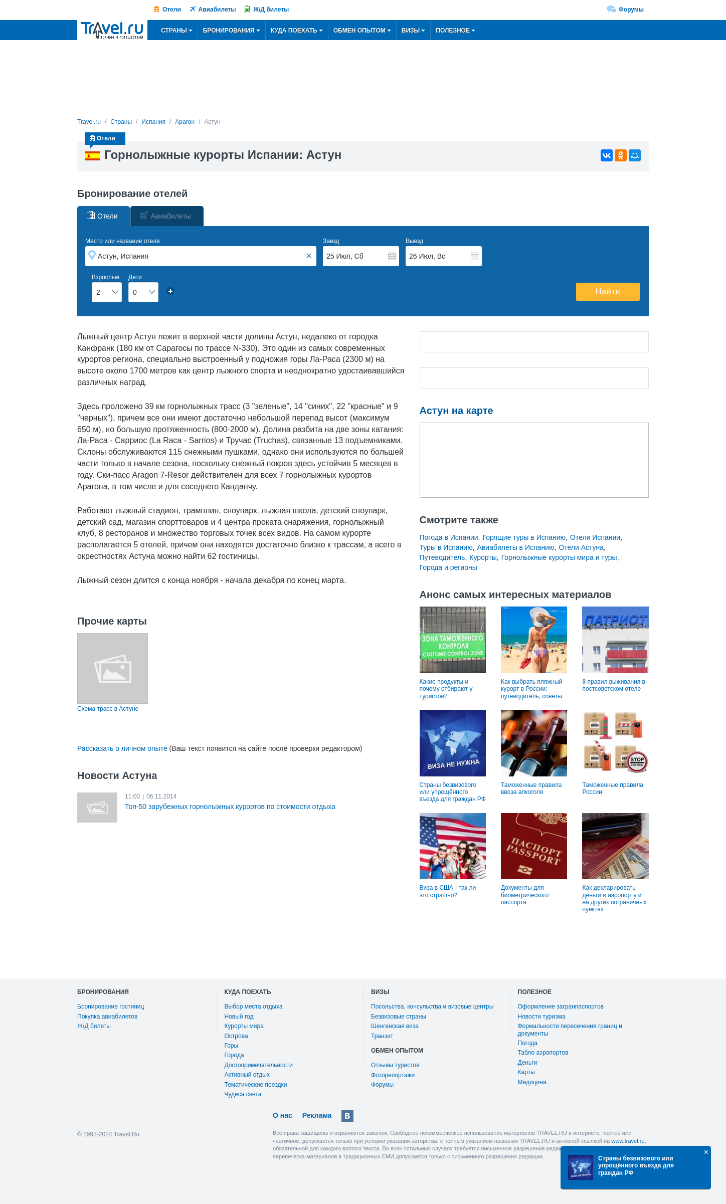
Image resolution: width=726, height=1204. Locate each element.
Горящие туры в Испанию (524, 537)
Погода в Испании (449, 537)
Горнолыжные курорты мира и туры (559, 557)
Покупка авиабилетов (107, 1016)
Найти (608, 291)
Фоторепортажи (393, 1075)
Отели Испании (595, 537)
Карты (526, 1072)
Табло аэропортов (543, 1052)
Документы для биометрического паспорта (525, 895)
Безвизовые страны (398, 1016)
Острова (236, 1036)
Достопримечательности (259, 1065)
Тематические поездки (256, 1084)
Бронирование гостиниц (110, 1006)
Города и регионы (448, 567)
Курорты (483, 557)
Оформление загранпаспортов (561, 1006)
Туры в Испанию (446, 547)
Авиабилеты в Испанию (516, 547)
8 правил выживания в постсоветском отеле (613, 685)
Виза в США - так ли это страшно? (448, 891)
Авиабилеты (217, 9)
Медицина (532, 1082)
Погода (528, 1043)
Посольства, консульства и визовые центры (432, 1006)
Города (234, 1055)
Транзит (382, 1036)
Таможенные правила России (612, 788)
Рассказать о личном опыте (122, 748)
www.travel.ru (628, 1141)
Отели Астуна (581, 547)
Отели (171, 9)
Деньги (527, 1062)
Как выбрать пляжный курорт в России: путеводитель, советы (531, 689)
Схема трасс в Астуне (107, 708)
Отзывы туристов (395, 1065)
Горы (232, 1045)
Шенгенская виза (395, 1026)
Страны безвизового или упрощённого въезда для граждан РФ (453, 792)
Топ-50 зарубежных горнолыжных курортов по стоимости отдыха (230, 806)
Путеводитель (442, 557)
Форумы (631, 9)
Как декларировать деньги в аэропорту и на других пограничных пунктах (614, 898)
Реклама (317, 1115)
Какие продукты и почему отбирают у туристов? (446, 689)
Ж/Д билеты (271, 9)
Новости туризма (542, 1016)
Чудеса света (243, 1094)
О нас (282, 1115)
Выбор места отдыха (254, 1006)
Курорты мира (244, 1026)
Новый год (239, 1016)
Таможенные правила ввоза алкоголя (531, 788)
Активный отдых (247, 1074)
